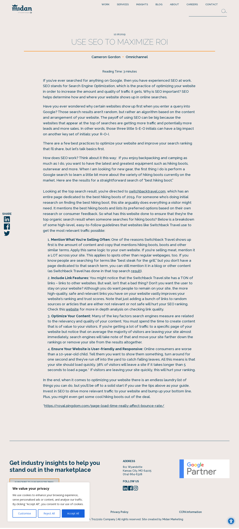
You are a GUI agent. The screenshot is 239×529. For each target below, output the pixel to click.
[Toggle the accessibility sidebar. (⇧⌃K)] (231, 521)
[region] (48, 502)
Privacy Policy (119, 513)
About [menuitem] (174, 4)
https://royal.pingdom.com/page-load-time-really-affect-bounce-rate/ (104, 407)
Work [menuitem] (105, 4)
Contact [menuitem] (211, 4)
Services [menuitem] (123, 4)
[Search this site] (208, 12)
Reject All (49, 513)
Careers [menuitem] (192, 4)
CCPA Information (190, 513)
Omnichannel (137, 58)
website (72, 310)
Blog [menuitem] (159, 4)
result (136, 272)
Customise (24, 513)
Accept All (73, 513)
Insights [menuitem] (142, 4)
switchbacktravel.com (147, 192)
